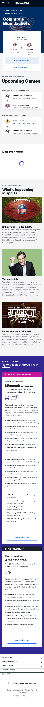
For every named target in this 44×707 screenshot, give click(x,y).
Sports (14, 11)
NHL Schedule (22, 60)
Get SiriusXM (22, 657)
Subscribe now (22, 537)
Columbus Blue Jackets (22, 95)
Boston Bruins (18, 120)
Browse (6, 11)
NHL (21, 11)
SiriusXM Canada (22, 669)
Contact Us (22, 674)
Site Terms (22, 692)
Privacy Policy (30, 690)
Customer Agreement (15, 690)
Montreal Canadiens (21, 105)
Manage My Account (22, 661)
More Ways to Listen (22, 68)
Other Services (22, 665)
